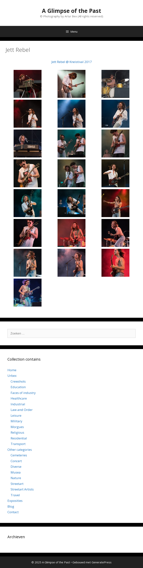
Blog (10, 506)
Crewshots (18, 381)
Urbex (12, 375)
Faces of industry (23, 393)
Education (18, 387)
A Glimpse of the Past (71, 11)
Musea (16, 472)
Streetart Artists (22, 489)
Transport (18, 444)
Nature (16, 478)
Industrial (18, 404)
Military (16, 421)
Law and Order (22, 410)
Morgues (17, 427)
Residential (19, 438)
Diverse (16, 466)
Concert (16, 461)
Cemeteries (19, 455)
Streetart (17, 484)
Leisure (16, 415)
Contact (13, 512)
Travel (15, 495)
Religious (17, 432)
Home (11, 370)
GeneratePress (102, 562)
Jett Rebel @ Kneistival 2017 (71, 62)
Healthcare (19, 398)
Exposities (15, 500)
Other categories (19, 449)
